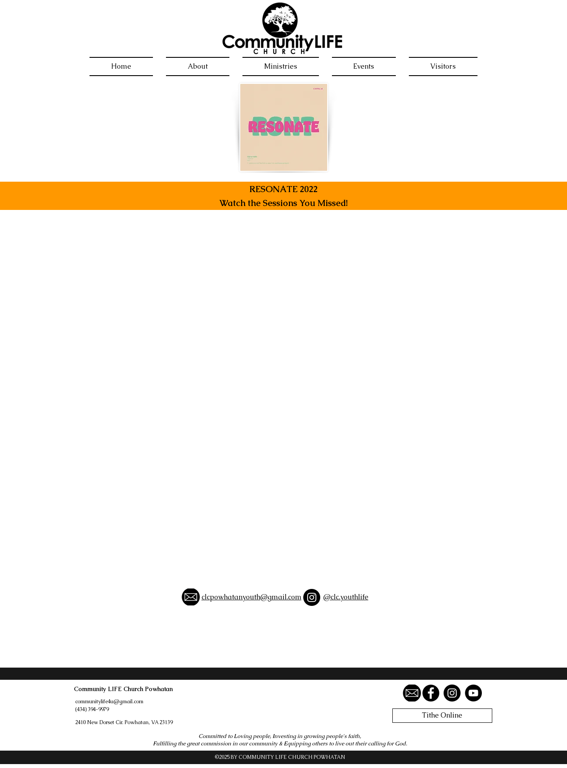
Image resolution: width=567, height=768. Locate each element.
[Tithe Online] (442, 715)
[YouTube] (473, 693)
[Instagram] (311, 597)
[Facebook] (430, 693)
